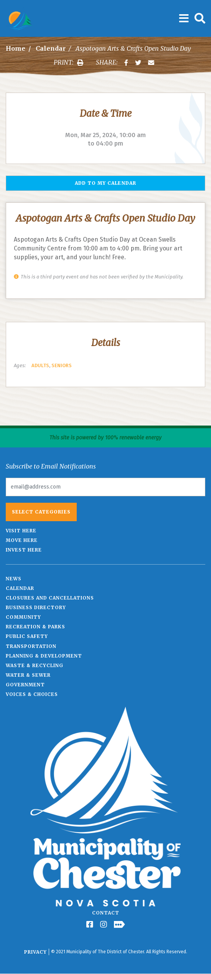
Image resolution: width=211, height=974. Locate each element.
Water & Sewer (28, 675)
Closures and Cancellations (50, 598)
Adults (40, 365)
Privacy (35, 952)
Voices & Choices (32, 694)
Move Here (22, 540)
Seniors (61, 365)
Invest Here (24, 550)
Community (23, 617)
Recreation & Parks (35, 626)
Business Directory (36, 607)
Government (25, 684)
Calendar (51, 48)
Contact (105, 913)
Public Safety (27, 636)
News (13, 578)
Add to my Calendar (105, 183)
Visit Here (21, 530)
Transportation (31, 646)
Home (15, 48)
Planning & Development (44, 656)
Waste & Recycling (34, 665)
